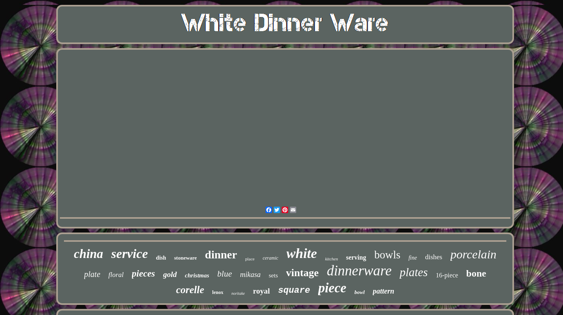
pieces (143, 273)
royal (261, 291)
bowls (387, 255)
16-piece (447, 275)
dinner (221, 254)
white (302, 253)
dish (161, 258)
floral (116, 275)
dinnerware (359, 271)
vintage (302, 273)
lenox (217, 292)
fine (412, 258)
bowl (360, 292)
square (294, 290)
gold (170, 274)
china (88, 254)
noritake (238, 293)
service (129, 253)
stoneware (185, 258)
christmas (197, 275)
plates (413, 272)
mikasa (250, 275)
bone (476, 273)
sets (273, 275)
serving (356, 257)
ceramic (270, 258)
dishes (433, 257)
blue (224, 274)
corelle (190, 289)
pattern (383, 291)
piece (332, 288)
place (250, 258)
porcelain (473, 254)
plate (92, 274)
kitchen (331, 258)
